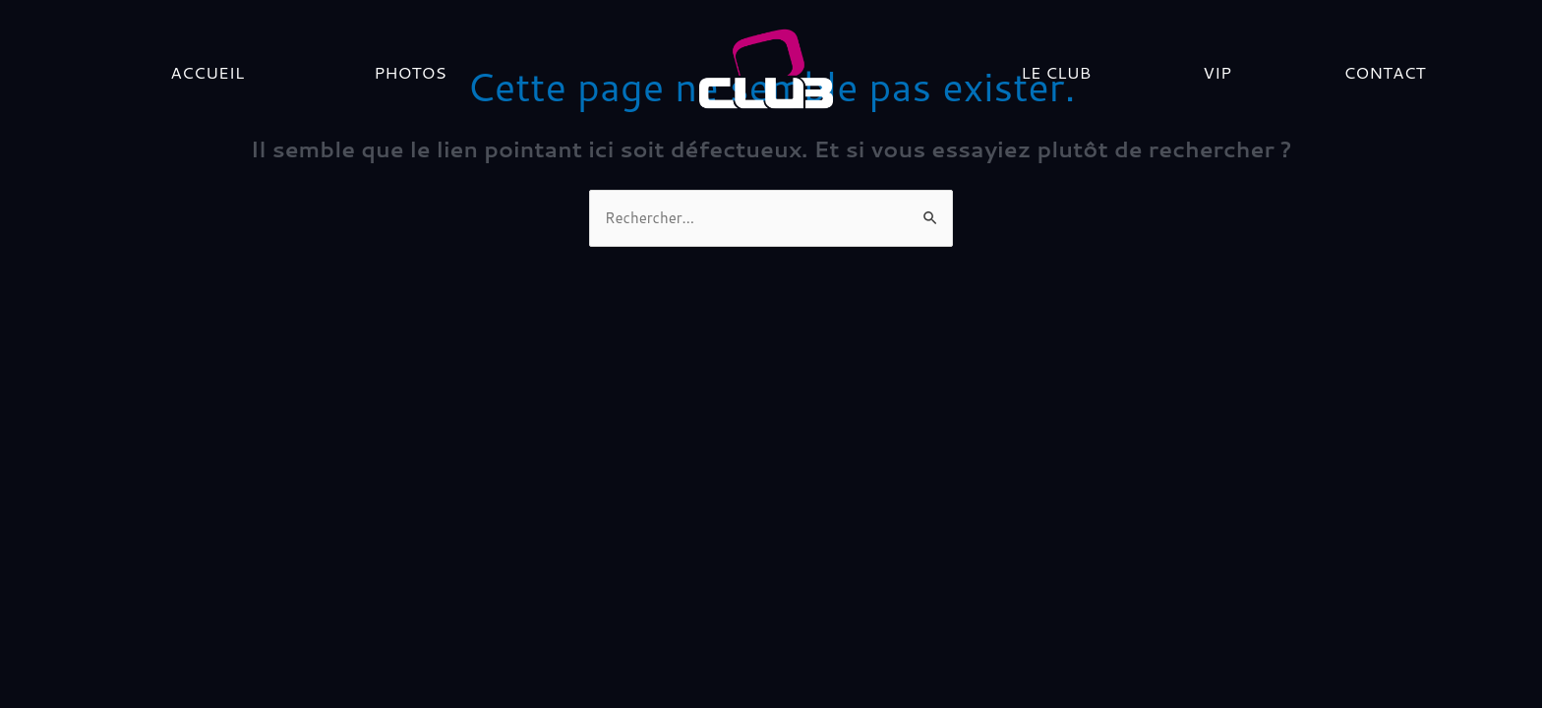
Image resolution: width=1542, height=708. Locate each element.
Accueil (207, 72)
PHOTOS (410, 72)
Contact (1384, 72)
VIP (1217, 72)
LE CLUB (1056, 72)
